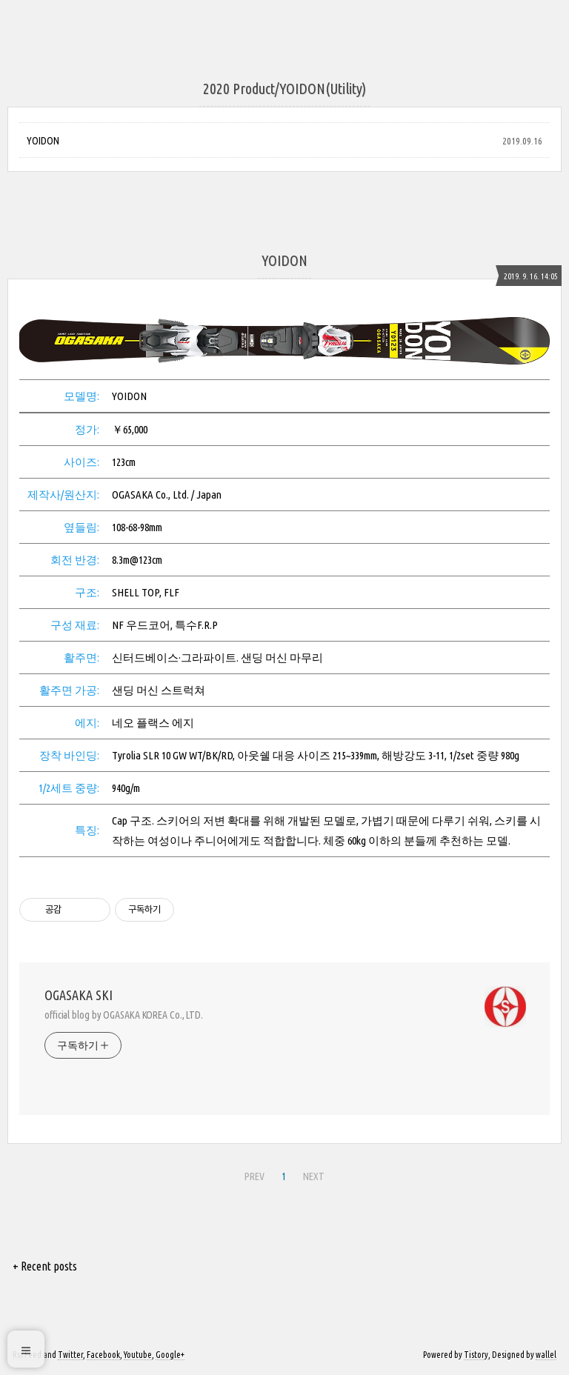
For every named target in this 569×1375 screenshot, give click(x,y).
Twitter (70, 1354)
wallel (546, 1354)
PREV (254, 1176)
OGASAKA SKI (78, 995)
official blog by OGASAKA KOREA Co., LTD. (123, 1015)
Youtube (138, 1354)
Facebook (103, 1354)
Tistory (476, 1354)
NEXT (314, 1176)
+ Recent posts (45, 1266)
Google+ (170, 1354)
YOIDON (43, 141)
